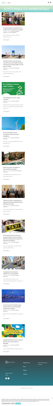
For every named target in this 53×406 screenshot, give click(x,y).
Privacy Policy (8, 367)
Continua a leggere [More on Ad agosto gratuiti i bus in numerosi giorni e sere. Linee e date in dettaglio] (6, 351)
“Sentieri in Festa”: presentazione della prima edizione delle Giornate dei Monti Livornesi (13, 202)
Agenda (25, 370)
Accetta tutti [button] (18, 403)
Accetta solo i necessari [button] (6, 403)
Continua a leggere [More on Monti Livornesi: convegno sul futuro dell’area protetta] (6, 179)
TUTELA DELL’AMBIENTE (12, 32)
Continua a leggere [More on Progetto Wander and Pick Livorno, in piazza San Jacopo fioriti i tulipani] (6, 39)
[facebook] (8, 378)
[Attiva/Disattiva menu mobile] (50, 2)
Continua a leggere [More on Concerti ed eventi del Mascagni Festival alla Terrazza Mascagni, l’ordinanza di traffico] (6, 318)
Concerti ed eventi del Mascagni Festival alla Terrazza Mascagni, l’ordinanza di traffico (12, 306)
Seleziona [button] (12, 403)
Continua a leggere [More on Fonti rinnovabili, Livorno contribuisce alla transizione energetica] (6, 146)
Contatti (25, 374)
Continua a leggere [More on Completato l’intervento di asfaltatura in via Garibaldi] (6, 283)
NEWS (13, 31)
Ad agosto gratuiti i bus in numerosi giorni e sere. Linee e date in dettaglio (13, 341)
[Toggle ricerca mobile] (48, 2)
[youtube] (6, 378)
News (24, 366)
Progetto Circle (26, 362)
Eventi (13, 170)
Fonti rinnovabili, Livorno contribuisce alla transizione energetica (11, 134)
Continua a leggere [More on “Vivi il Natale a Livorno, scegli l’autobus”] (6, 111)
